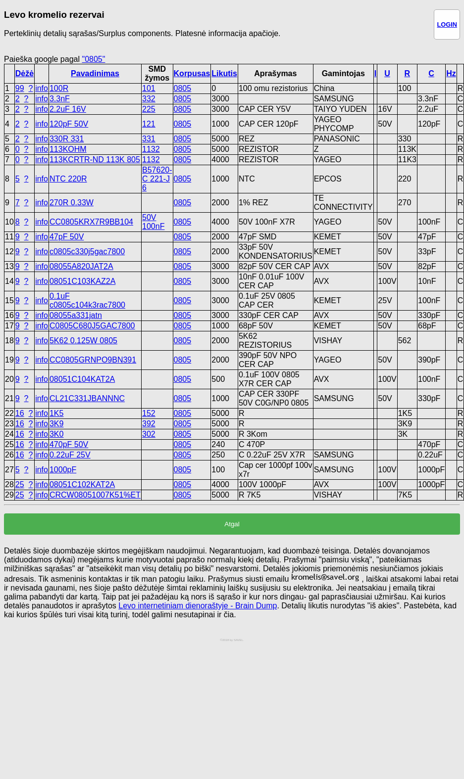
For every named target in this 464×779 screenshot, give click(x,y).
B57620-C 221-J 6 (157, 179)
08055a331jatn (76, 315)
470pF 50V (69, 444)
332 (148, 98)
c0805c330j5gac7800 (87, 251)
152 (148, 413)
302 (148, 434)
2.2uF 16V (68, 109)
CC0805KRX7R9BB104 (91, 222)
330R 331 (67, 139)
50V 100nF (153, 221)
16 (19, 413)
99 (19, 88)
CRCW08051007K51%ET (95, 495)
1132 (151, 149)
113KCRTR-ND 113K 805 (95, 159)
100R (59, 88)
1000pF (63, 469)
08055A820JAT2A (81, 266)
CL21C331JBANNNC (87, 398)
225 (148, 109)
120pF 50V (69, 124)
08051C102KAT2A (82, 484)
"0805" (93, 59)
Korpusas (192, 73)
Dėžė (24, 73)
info (41, 88)
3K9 (56, 423)
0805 (183, 88)
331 (148, 139)
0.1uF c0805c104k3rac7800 (87, 300)
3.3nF (60, 98)
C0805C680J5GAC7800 (92, 325)
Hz (451, 73)
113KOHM (68, 149)
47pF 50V (67, 236)
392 (148, 423)
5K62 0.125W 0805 (83, 340)
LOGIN (447, 24)
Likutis (224, 73)
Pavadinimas (95, 73)
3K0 (56, 434)
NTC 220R (68, 179)
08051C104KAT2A (82, 379)
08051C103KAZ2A (82, 281)
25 (19, 484)
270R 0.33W (72, 202)
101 (148, 88)
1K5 (56, 413)
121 (148, 124)
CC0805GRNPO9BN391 (93, 360)
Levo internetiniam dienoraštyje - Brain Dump (197, 605)
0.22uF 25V (70, 455)
